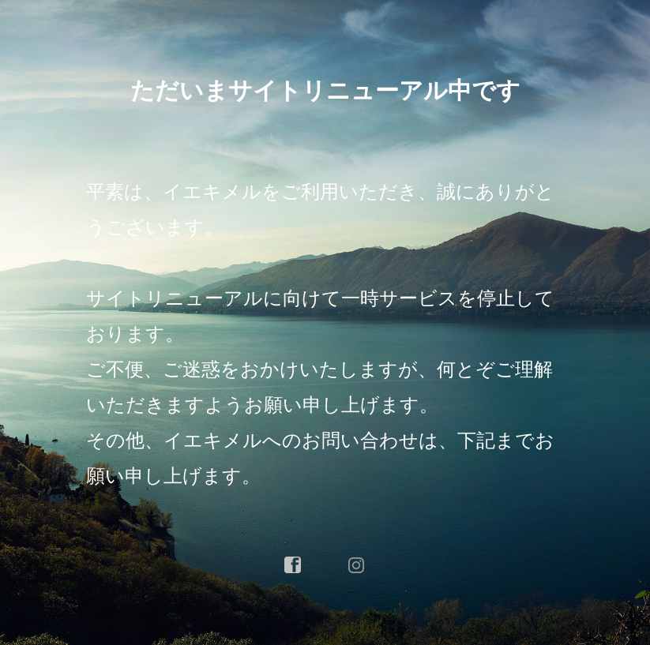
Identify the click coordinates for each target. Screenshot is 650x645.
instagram (357, 565)
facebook (293, 565)
